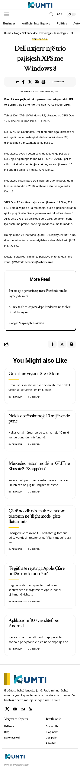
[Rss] (30, 709)
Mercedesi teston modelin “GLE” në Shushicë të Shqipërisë (39, 466)
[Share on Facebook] (23, 81)
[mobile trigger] (8, 14)
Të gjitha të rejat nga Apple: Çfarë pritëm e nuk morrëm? (36, 571)
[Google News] (23, 709)
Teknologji (40, 39)
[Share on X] (30, 81)
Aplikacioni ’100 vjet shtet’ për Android (34, 623)
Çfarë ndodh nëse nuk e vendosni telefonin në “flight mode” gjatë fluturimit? (37, 516)
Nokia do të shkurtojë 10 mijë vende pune (39, 418)
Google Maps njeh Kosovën (26, 323)
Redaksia (29, 91)
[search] (51, 14)
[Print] (43, 81)
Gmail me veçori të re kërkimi (34, 373)
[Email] (37, 81)
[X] (7, 709)
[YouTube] (15, 709)
